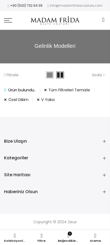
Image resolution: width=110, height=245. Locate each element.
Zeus (72, 222)
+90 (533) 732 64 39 (26, 5)
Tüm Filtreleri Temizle (69, 90)
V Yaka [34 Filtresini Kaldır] (48, 99)
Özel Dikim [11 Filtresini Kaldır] (18, 99)
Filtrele (11, 75)
